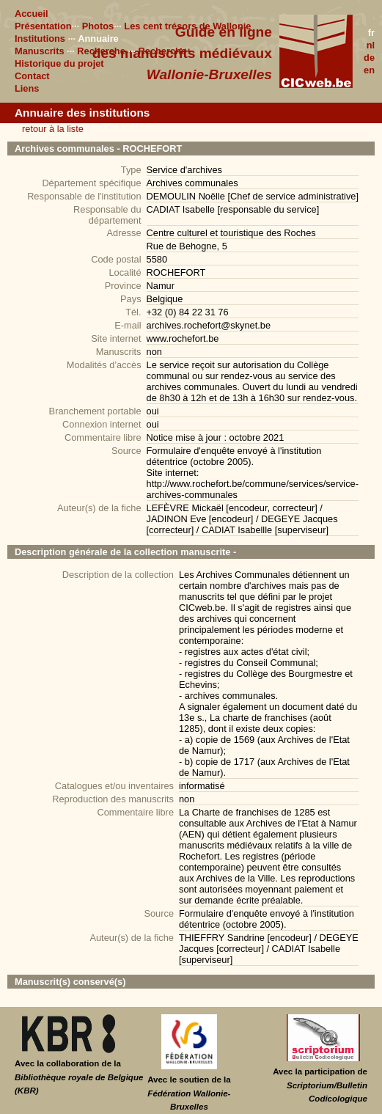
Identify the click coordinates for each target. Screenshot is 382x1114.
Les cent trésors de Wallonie (187, 26)
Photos (98, 26)
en (369, 70)
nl (371, 45)
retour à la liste (53, 128)
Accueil (31, 13)
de (369, 57)
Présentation (43, 26)
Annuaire (98, 38)
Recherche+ (165, 50)
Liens (27, 88)
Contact (32, 75)
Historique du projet (59, 63)
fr (371, 32)
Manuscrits (40, 50)
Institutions (40, 38)
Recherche (101, 50)
